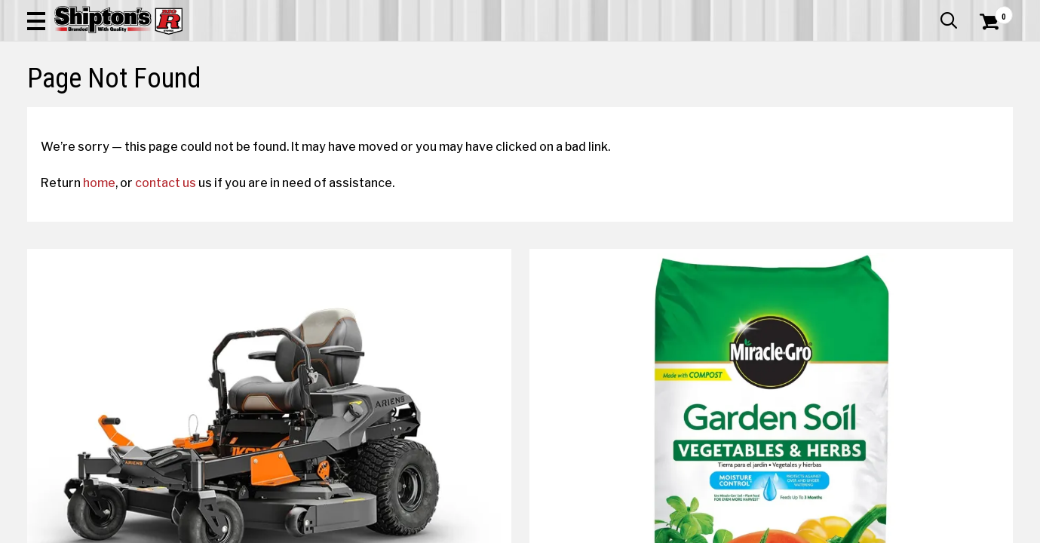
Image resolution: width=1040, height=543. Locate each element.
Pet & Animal (804, 110)
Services (992, 11)
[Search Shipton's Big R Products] (470, 54)
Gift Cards (862, 11)
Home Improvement (584, 110)
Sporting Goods (907, 110)
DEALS (985, 110)
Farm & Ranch (370, 110)
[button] (573, 54)
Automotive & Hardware (246, 110)
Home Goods (469, 110)
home (113, 310)
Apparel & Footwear (102, 110)
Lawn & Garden (706, 110)
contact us (179, 310)
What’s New (928, 11)
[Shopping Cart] (987, 54)
